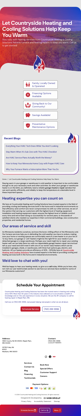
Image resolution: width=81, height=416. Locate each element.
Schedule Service (30, 310)
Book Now (44, 366)
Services (28, 364)
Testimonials (30, 380)
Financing (28, 376)
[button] (57, 410)
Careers (43, 378)
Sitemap (57, 403)
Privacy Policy (26, 403)
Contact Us (29, 368)
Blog (26, 372)
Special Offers (46, 370)
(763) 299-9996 (51, 310)
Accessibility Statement (42, 403)
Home (4, 181)
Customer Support (48, 374)
